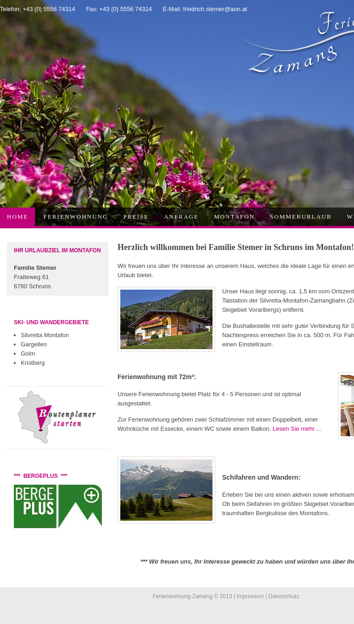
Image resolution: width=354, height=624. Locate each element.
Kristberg (33, 362)
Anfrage (181, 216)
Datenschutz (283, 596)
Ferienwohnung (75, 216)
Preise (135, 216)
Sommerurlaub (301, 216)
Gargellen (34, 344)
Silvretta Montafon (45, 335)
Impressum (250, 596)
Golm (28, 353)
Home (17, 216)
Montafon (234, 216)
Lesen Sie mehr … (297, 428)
